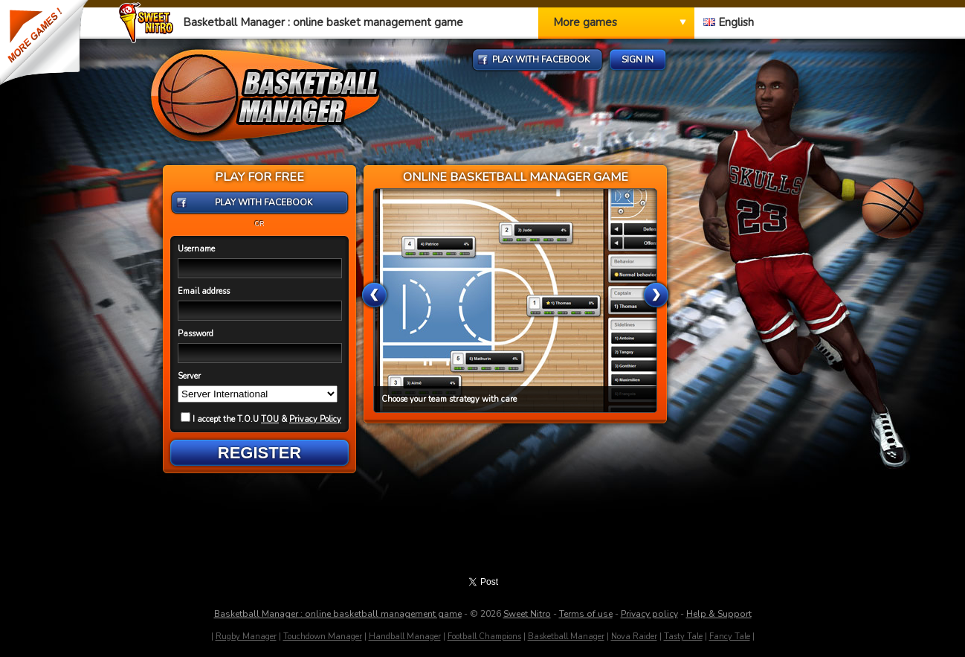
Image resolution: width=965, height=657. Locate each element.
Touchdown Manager (322, 636)
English (728, 22)
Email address (204, 291)
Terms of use (586, 614)
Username (196, 248)
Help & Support (719, 614)
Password (195, 333)
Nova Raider (634, 636)
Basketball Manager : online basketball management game (338, 614)
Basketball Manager (566, 636)
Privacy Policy (315, 419)
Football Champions (484, 636)
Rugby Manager (246, 636)
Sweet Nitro (527, 614)
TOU (270, 419)
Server (189, 376)
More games (585, 22)
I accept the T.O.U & (261, 419)
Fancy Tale (729, 636)
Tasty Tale (683, 636)
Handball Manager (405, 636)
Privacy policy (649, 614)
